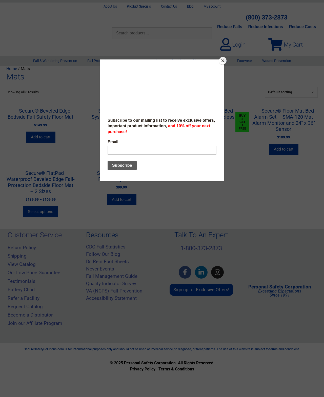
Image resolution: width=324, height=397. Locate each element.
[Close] (223, 61)
